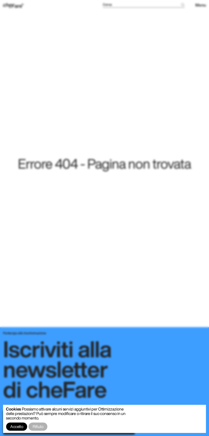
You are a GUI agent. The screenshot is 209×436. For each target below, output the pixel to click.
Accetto (16, 426)
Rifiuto (38, 426)
